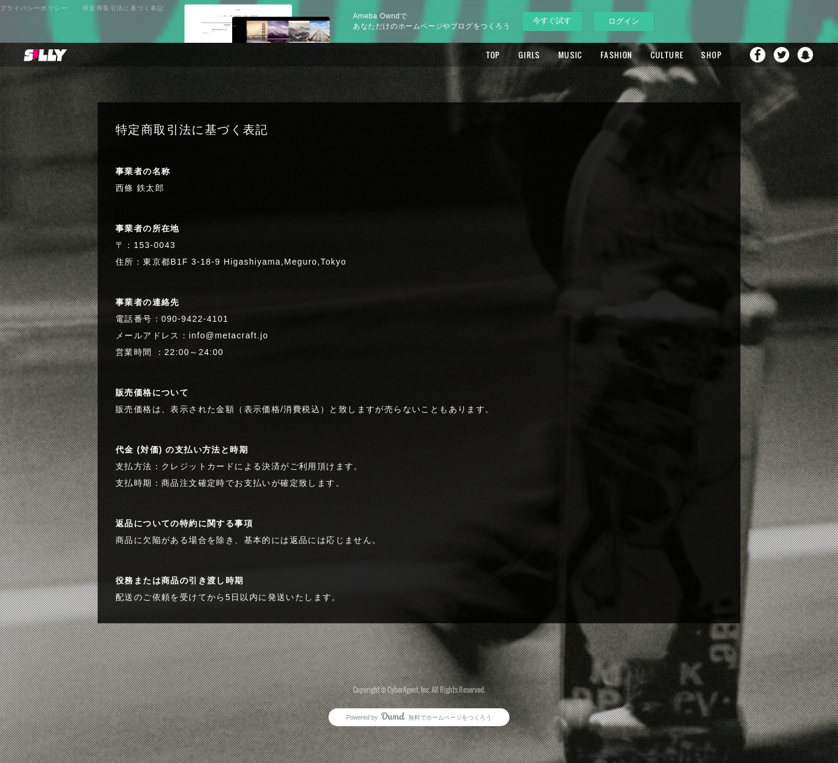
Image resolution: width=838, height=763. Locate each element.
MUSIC (570, 55)
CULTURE (667, 55)
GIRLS (529, 55)
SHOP (711, 55)
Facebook (758, 55)
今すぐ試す (552, 20)
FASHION (617, 55)
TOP (493, 55)
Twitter (781, 55)
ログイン (623, 21)
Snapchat (805, 55)
